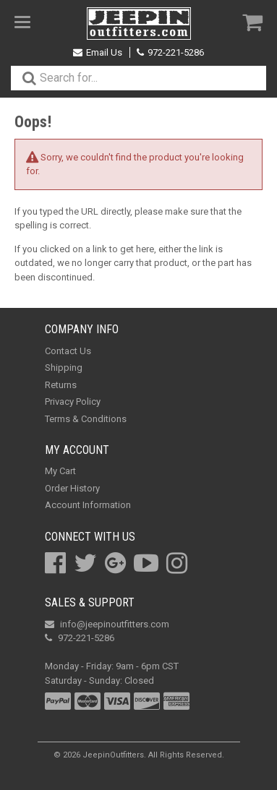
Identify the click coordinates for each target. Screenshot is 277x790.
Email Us (97, 52)
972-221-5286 (170, 52)
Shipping (63, 367)
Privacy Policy (73, 401)
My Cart (60, 470)
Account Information (88, 504)
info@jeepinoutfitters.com (107, 624)
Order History (72, 488)
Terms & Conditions (86, 418)
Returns (61, 384)
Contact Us (68, 350)
